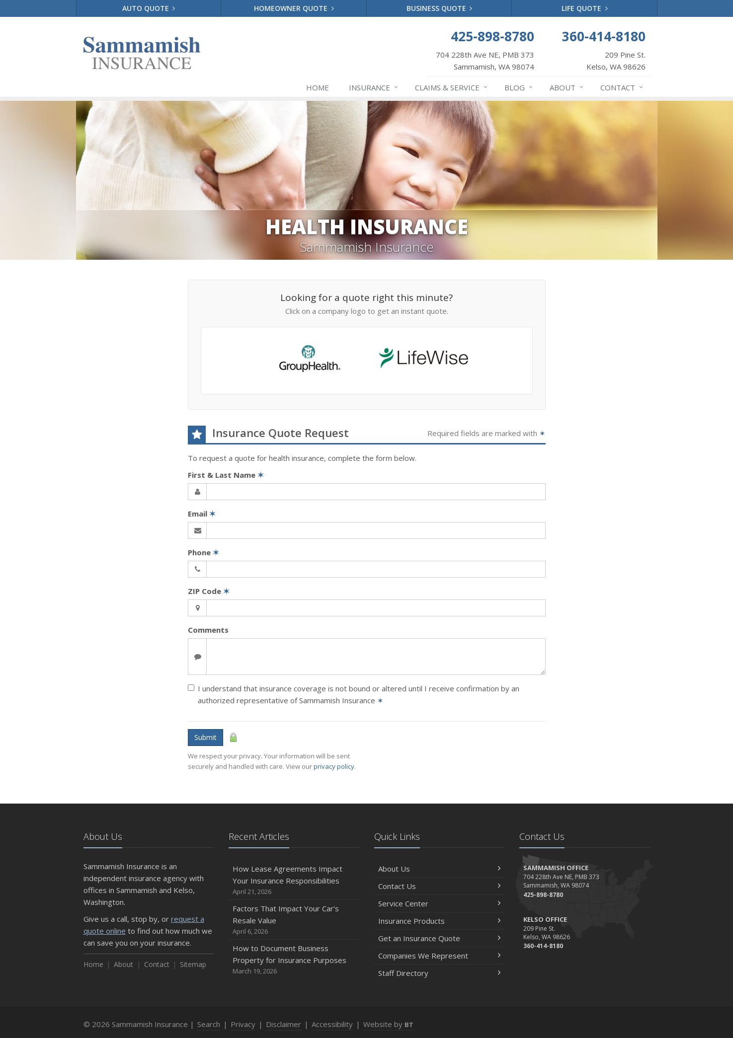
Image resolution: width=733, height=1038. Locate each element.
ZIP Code (209, 591)
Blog (519, 87)
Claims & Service (452, 87)
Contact (622, 87)
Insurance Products (439, 921)
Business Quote (440, 8)
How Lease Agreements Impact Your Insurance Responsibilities (294, 880)
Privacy (243, 1024)
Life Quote (585, 8)
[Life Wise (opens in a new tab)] (423, 360)
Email (202, 514)
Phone (203, 552)
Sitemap (193, 964)
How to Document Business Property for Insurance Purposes (294, 959)
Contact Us (439, 886)
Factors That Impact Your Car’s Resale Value (294, 920)
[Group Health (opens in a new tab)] (309, 360)
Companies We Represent (439, 956)
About (567, 87)
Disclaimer (283, 1024)
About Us (439, 869)
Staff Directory (439, 973)
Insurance (374, 87)
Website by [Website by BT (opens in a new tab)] (388, 1024)
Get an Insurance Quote (439, 938)
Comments (208, 630)
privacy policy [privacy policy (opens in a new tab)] (334, 766)
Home (317, 87)
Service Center (439, 903)
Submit (205, 737)
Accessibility (332, 1024)
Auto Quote (148, 8)
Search (208, 1024)
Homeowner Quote (294, 8)
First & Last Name (226, 475)
